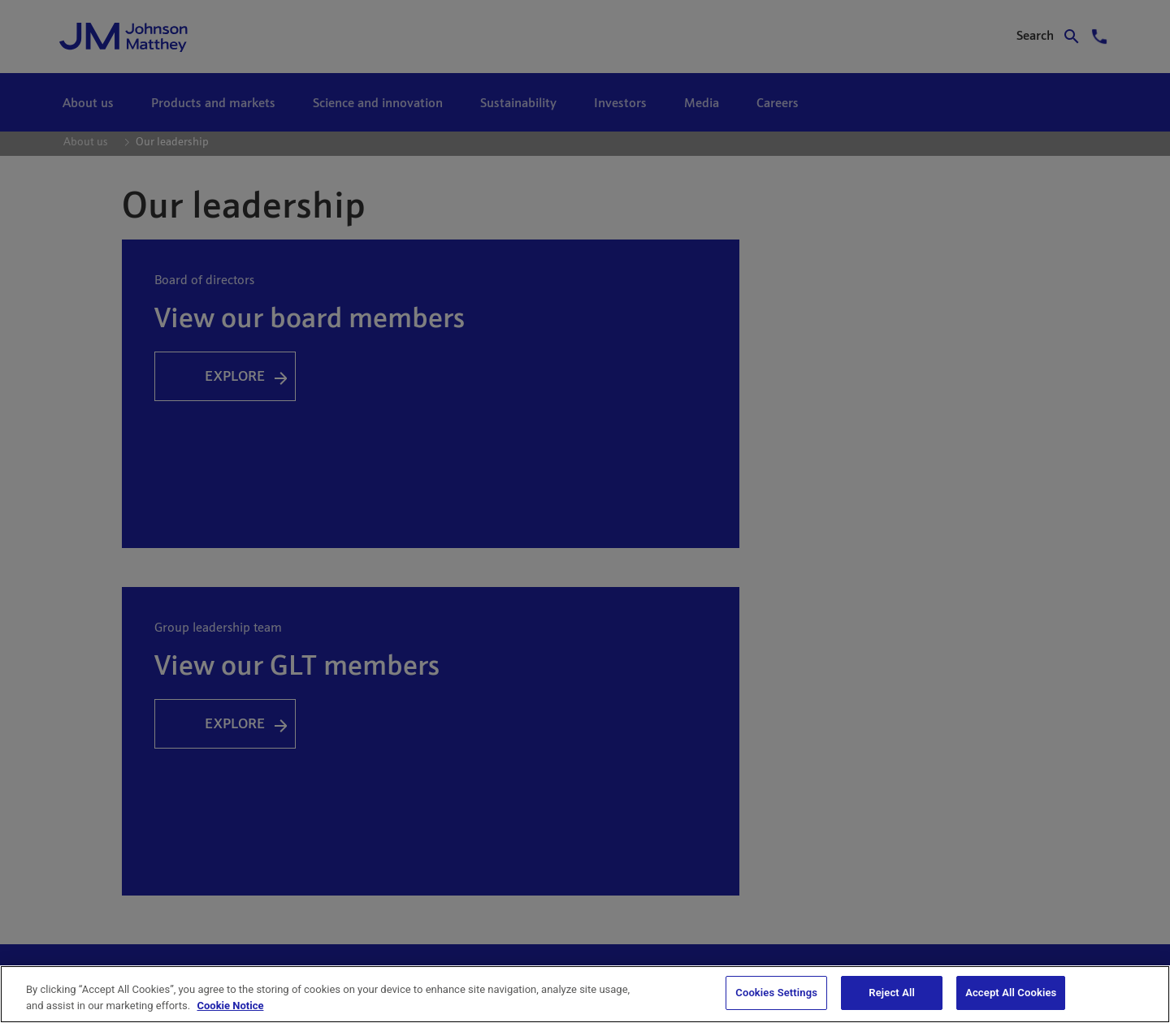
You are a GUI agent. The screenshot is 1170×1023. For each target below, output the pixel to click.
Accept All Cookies (1010, 992)
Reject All (892, 992)
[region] (585, 994)
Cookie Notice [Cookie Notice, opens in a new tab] (230, 1005)
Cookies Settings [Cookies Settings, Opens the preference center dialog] (776, 992)
